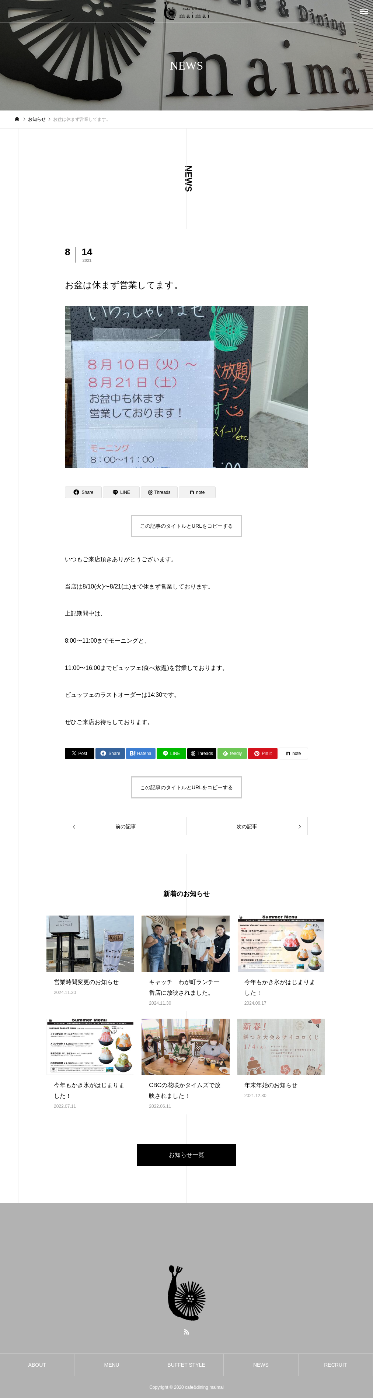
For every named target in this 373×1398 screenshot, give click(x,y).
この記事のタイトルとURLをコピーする (186, 526)
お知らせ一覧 (186, 1155)
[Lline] (121, 492)
